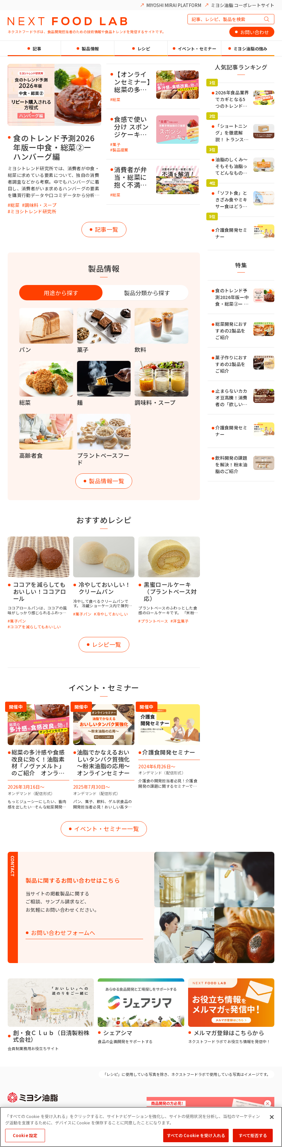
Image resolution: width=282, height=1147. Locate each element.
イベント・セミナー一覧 (106, 828)
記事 (37, 49)
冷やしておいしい (112, 614)
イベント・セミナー (197, 49)
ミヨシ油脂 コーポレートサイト (242, 5)
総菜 (14, 205)
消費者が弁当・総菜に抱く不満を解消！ (130, 177)
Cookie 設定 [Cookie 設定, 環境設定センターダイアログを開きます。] (25, 1135)
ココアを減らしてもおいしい (35, 626)
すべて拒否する (253, 1135)
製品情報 (90, 49)
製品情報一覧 (106, 481)
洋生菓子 (180, 621)
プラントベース (154, 621)
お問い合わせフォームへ (63, 933)
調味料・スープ (40, 205)
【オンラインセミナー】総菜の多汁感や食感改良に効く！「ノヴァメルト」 (132, 81)
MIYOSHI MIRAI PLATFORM (173, 5)
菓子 (116, 144)
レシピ (143, 49)
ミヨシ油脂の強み (250, 49)
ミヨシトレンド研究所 (33, 211)
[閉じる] (272, 1117)
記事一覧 (106, 229)
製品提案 (120, 149)
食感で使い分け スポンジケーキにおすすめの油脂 (131, 126)
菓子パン (18, 621)
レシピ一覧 (106, 644)
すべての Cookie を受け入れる (196, 1135)
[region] (141, 1127)
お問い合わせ (254, 32)
